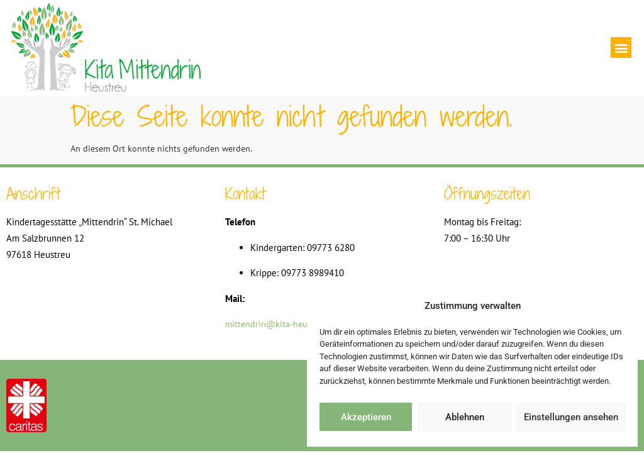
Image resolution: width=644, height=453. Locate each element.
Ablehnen (464, 417)
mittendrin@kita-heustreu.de (281, 324)
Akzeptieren (366, 417)
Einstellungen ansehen (571, 417)
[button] (621, 47)
